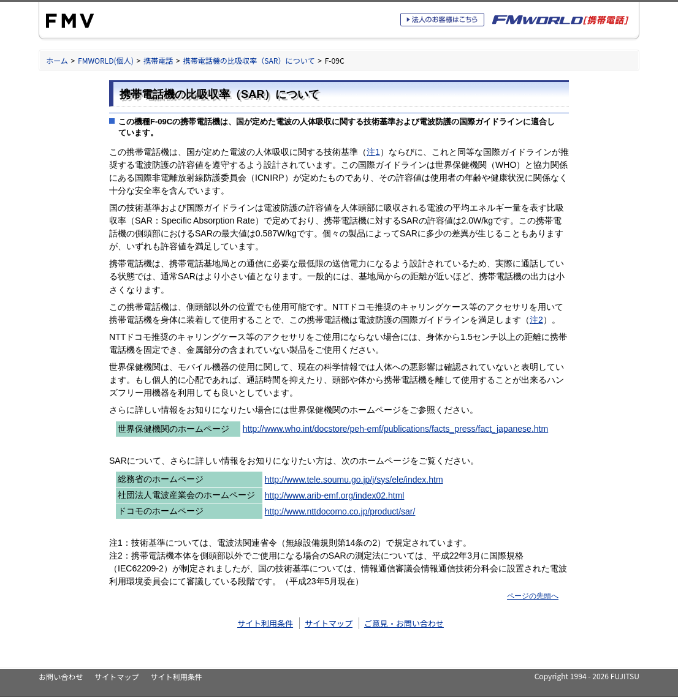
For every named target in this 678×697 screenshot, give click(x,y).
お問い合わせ (61, 676)
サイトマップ (328, 623)
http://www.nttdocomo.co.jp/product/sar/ (340, 511)
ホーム (57, 60)
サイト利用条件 (265, 623)
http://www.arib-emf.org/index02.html (335, 495)
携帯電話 (158, 60)
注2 (536, 320)
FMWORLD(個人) (106, 60)
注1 (373, 152)
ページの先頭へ (532, 596)
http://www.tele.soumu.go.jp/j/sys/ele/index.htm (354, 479)
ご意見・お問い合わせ (404, 623)
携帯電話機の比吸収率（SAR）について (248, 60)
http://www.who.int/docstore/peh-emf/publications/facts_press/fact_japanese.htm (395, 429)
